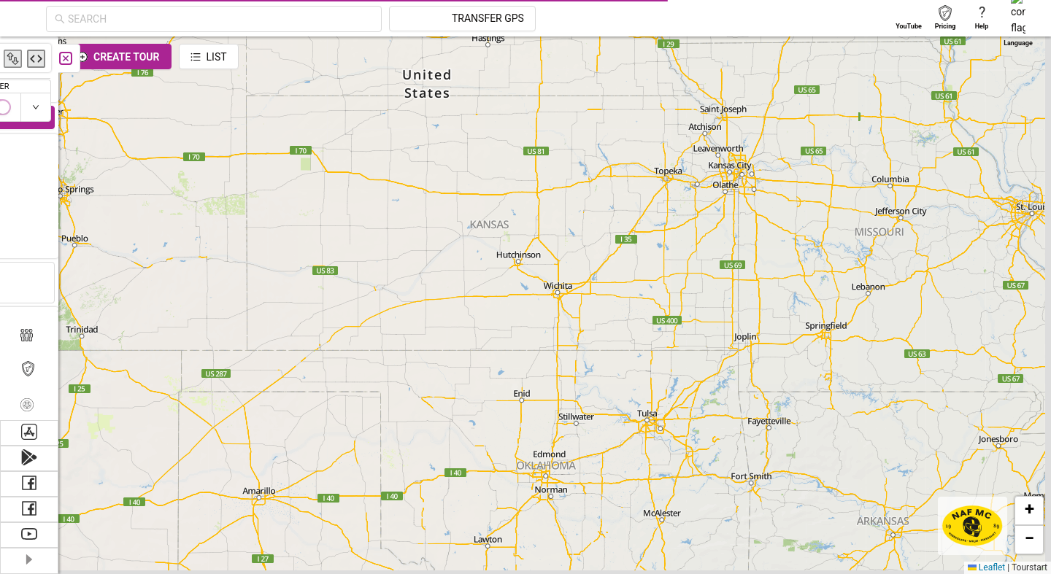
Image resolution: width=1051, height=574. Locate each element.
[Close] (324, 58)
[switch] (987, 107)
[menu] (29, 228)
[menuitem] (29, 54)
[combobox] (351, 18)
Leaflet (986, 567)
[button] (1029, 510)
